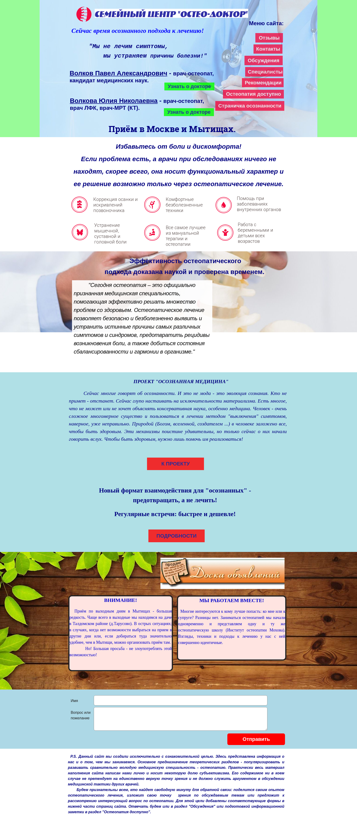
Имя (74, 701)
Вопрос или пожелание (81, 715)
